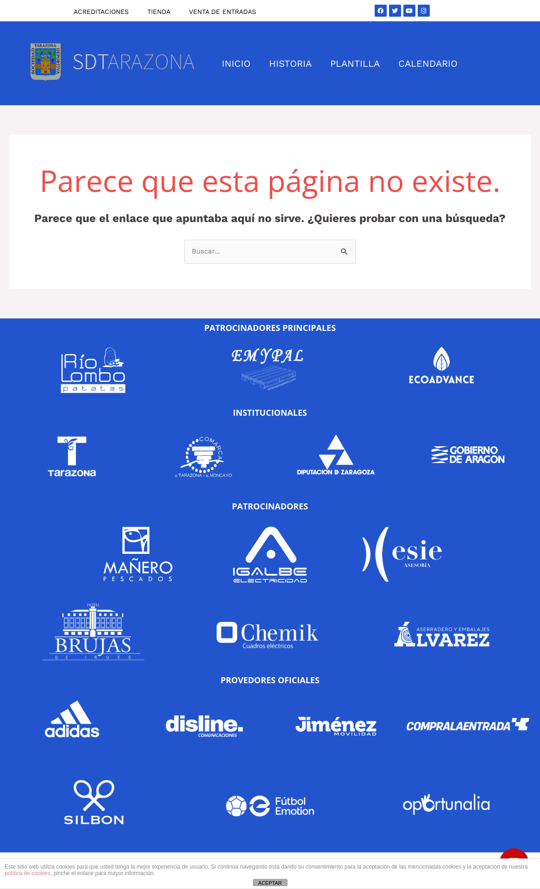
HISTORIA (290, 63)
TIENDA (158, 11)
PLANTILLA (355, 63)
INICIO (236, 63)
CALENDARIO (428, 63)
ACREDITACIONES (101, 11)
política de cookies (27, 873)
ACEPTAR (270, 883)
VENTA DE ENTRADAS (222, 11)
